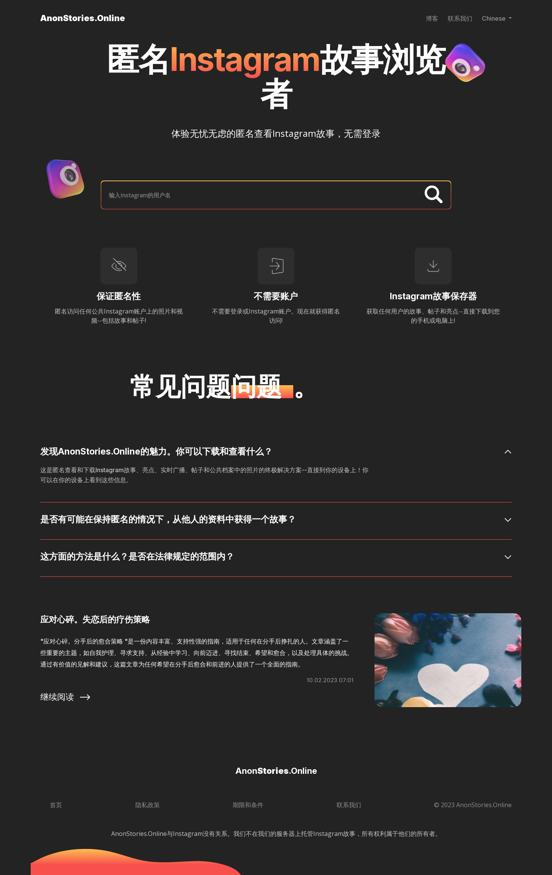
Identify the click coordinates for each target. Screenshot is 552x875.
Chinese (494, 18)
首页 (56, 805)
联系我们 (460, 18)
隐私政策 (147, 805)
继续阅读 (65, 697)
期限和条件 (248, 805)
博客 (432, 18)
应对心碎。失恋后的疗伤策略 (95, 619)
